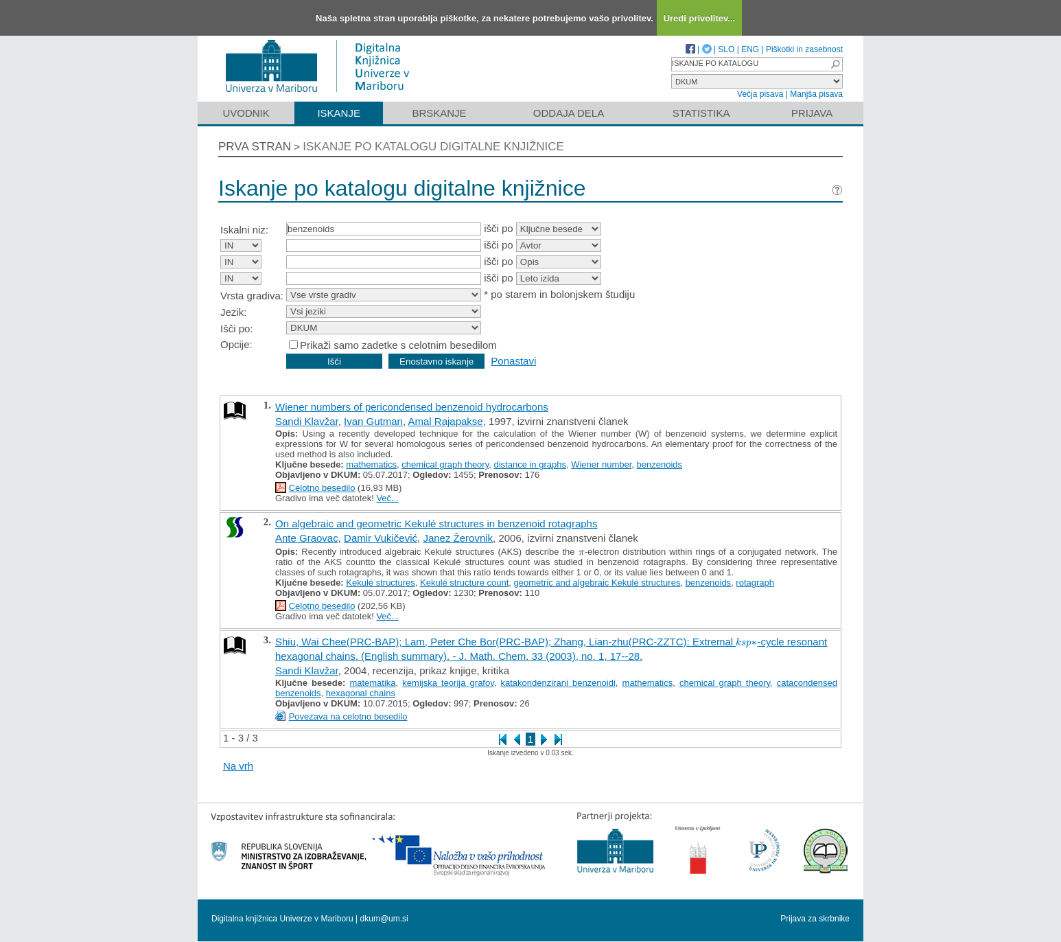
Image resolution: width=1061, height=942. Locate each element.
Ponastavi (513, 361)
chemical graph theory (445, 464)
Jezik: (233, 312)
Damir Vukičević (380, 538)
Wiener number (601, 464)
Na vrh (238, 766)
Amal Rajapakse (445, 421)
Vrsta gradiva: (251, 295)
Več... (387, 498)
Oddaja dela (568, 113)
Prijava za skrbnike (815, 918)
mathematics (371, 464)
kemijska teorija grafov (447, 683)
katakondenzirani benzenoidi (558, 683)
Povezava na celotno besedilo (348, 716)
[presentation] (582, 552)
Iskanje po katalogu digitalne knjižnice (433, 146)
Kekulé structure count (464, 582)
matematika (372, 683)
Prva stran (254, 146)
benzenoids (660, 464)
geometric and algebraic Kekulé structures (597, 582)
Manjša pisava (816, 94)
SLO (726, 49)
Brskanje (439, 113)
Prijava (811, 113)
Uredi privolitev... (700, 18)
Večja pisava (760, 94)
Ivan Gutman (373, 421)
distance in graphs (529, 464)
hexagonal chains (360, 693)
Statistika (701, 113)
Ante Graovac (306, 538)
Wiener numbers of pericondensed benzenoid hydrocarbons (411, 407)
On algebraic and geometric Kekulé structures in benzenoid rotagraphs (436, 523)
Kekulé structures (380, 582)
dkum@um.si (384, 918)
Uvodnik (245, 113)
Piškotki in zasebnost (804, 49)
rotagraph (755, 582)
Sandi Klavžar (306, 421)
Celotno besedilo (322, 488)
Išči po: (236, 328)
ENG (750, 49)
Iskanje (338, 113)
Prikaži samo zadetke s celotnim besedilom (398, 345)
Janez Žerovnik (458, 538)
